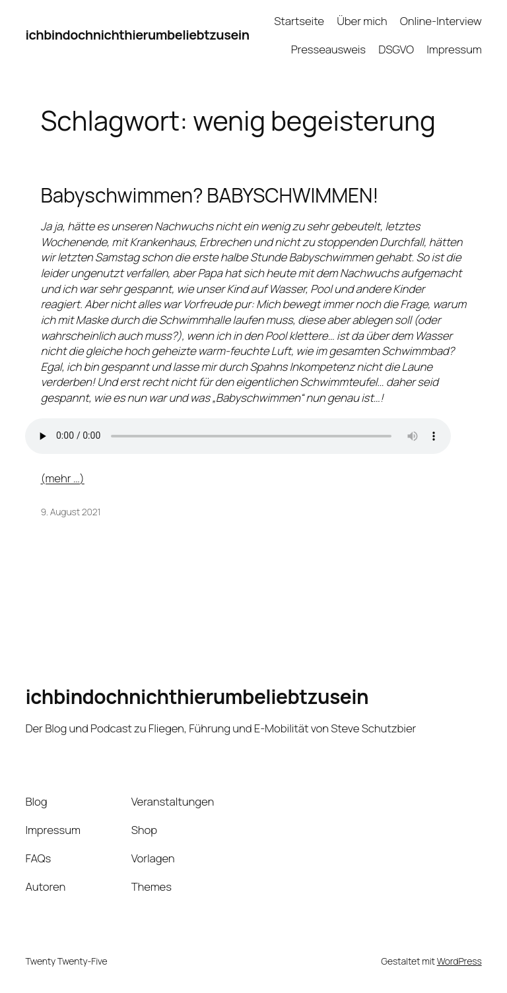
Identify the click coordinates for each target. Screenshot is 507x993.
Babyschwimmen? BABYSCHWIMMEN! (210, 195)
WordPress (459, 961)
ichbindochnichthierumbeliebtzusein (137, 35)
